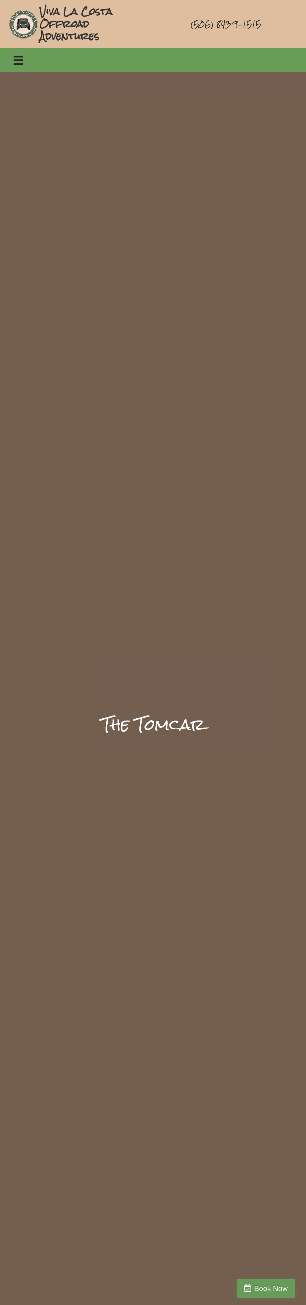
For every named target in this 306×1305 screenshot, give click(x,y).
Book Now (274, 1288)
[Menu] (18, 60)
